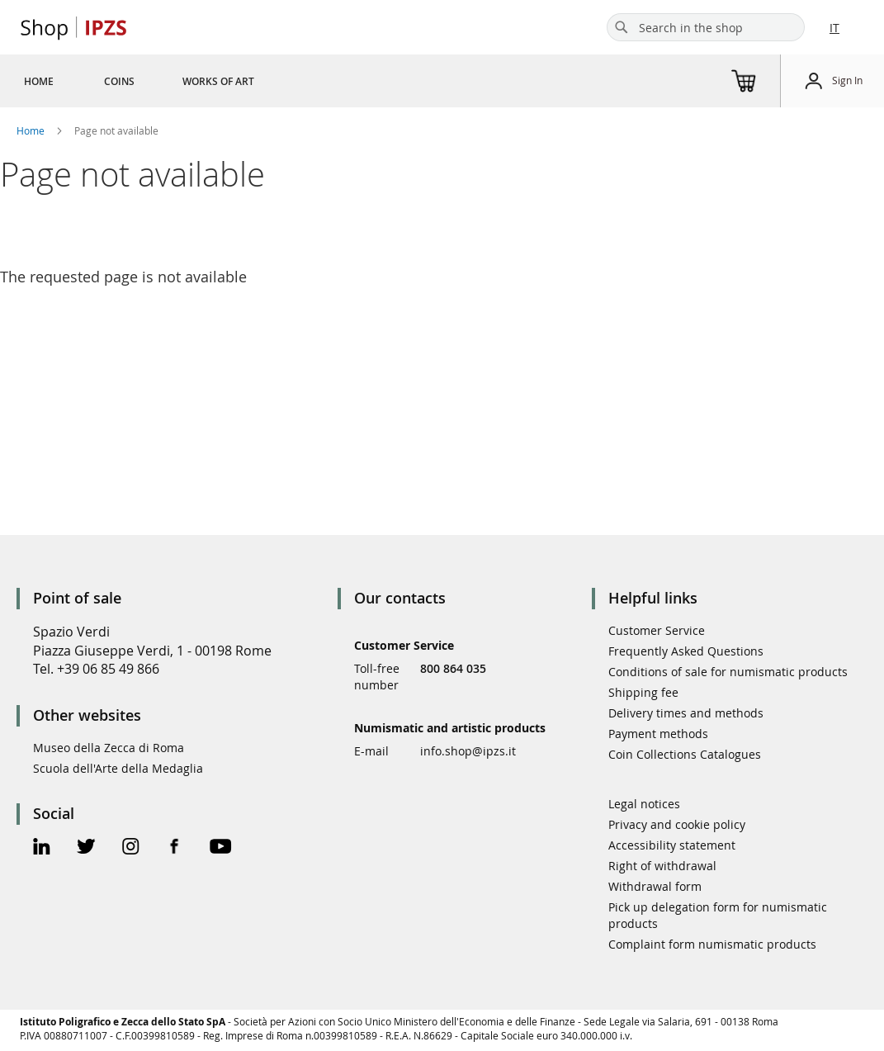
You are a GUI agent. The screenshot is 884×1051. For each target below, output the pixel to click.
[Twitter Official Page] (86, 848)
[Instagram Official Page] (130, 848)
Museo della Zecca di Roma (108, 747)
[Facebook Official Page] (174, 848)
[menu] (159, 80)
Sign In (847, 80)
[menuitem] (39, 80)
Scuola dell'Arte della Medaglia (118, 768)
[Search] (621, 27)
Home (32, 130)
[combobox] (706, 27)
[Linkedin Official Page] (41, 848)
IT (834, 28)
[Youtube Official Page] (220, 848)
